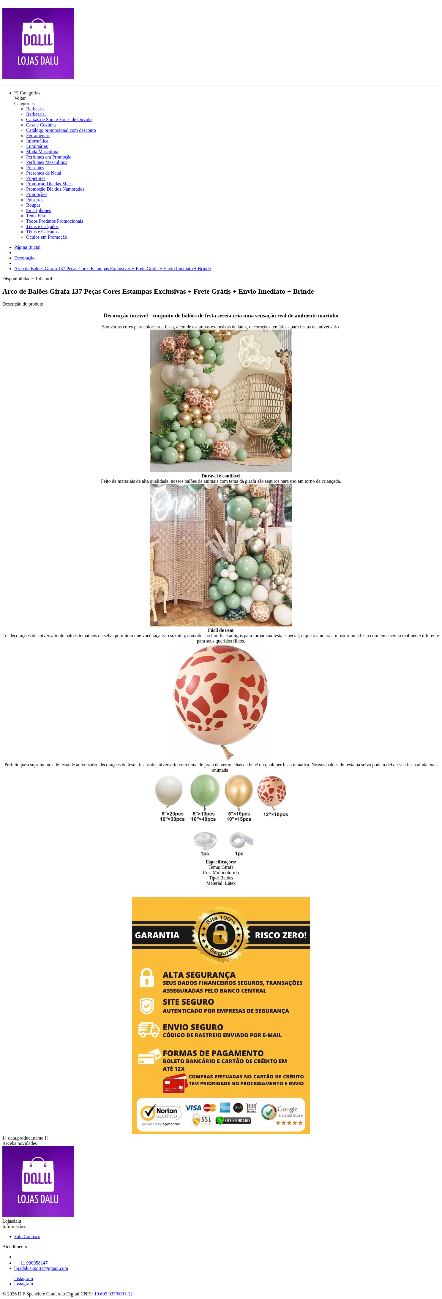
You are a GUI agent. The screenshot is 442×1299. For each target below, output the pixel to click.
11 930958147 (31, 1262)
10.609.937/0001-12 (113, 1293)
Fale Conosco (27, 1236)
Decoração (24, 257)
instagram (23, 1278)
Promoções (36, 194)
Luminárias (37, 146)
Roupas (33, 205)
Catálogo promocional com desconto (61, 130)
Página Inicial (27, 247)
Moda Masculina (42, 151)
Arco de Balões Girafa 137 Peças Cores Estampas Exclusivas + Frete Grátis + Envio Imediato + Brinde (112, 268)
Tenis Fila (35, 215)
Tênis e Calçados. (43, 231)
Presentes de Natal (43, 172)
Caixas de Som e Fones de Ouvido (58, 119)
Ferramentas (38, 135)
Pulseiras (34, 199)
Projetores (35, 178)
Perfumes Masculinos (46, 162)
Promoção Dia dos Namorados (55, 189)
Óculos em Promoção (46, 237)
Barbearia (35, 108)
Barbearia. (36, 114)
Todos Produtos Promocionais (54, 221)
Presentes (35, 167)
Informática (37, 140)
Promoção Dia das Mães (49, 183)
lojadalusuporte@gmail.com (41, 1268)
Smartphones (38, 210)
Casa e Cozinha (41, 124)
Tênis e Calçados (42, 226)
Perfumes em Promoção (49, 156)
